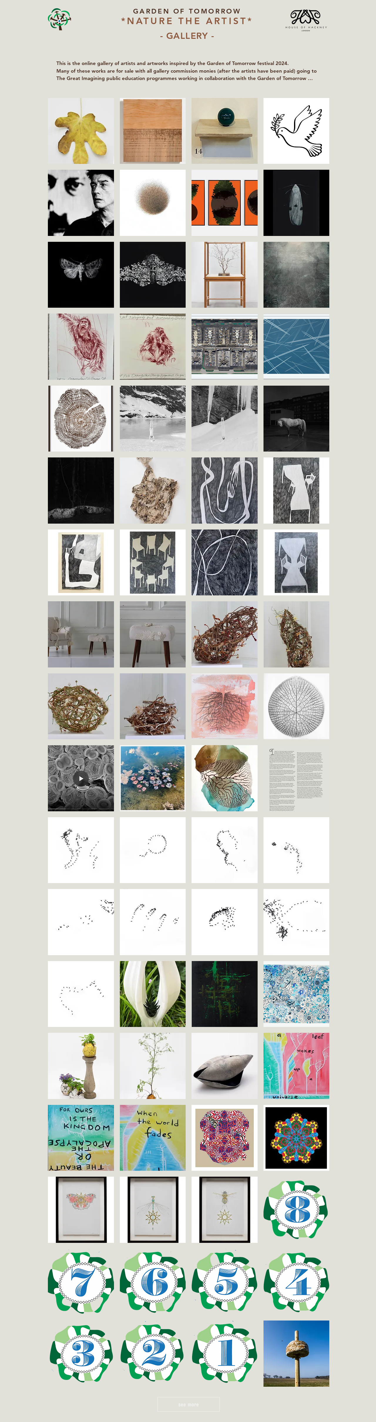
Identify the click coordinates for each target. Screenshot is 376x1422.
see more (188, 1404)
